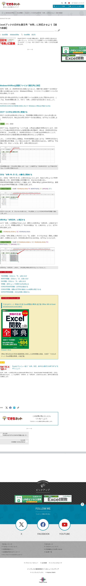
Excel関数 (20, 13)
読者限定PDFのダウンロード (11, 545)
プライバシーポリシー (31, 556)
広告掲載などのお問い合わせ (53, 542)
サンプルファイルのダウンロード (12, 548)
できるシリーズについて (9, 540)
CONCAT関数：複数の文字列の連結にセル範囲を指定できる (21, 289)
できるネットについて (78, 3)
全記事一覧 (48, 545)
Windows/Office (10, 13)
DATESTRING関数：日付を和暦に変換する (15, 292)
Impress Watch (50, 565)
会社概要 (44, 556)
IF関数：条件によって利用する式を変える (15, 284)
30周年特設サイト (8, 542)
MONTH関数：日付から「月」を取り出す (15, 278)
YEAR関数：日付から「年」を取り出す (14, 276)
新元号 (33, 34)
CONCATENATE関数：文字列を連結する (14, 286)
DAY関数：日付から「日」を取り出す (13, 281)
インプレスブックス (37, 565)
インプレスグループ (55, 556)
